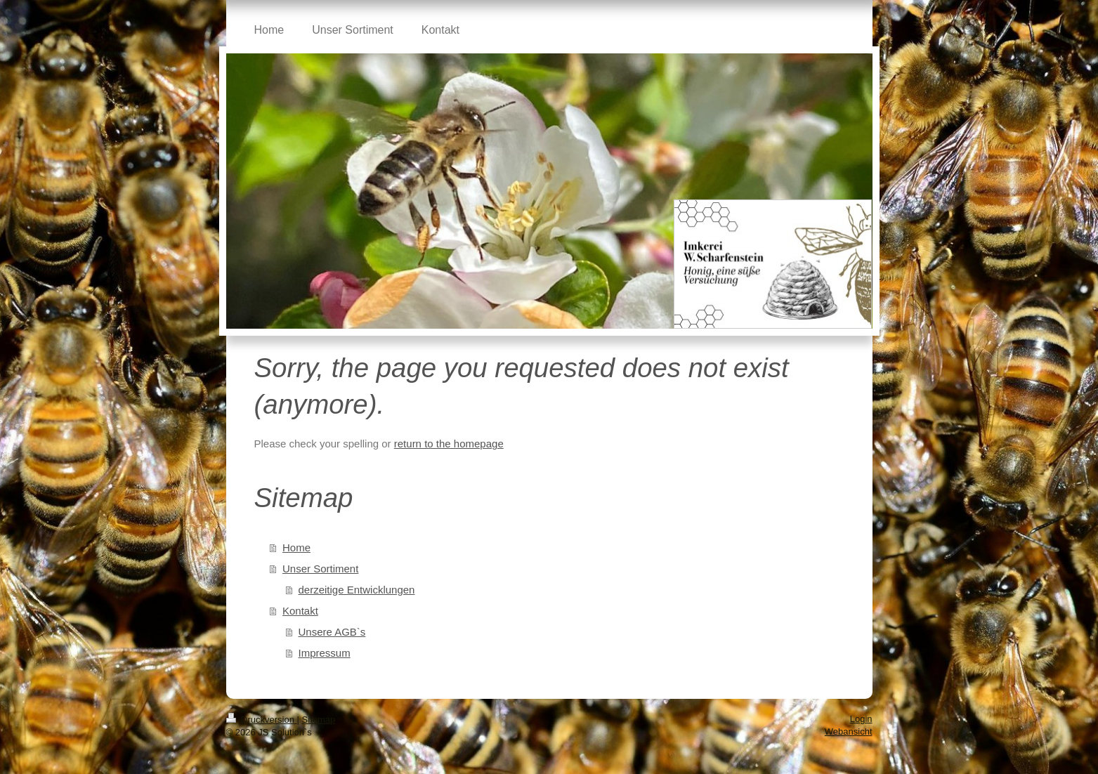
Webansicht (848, 731)
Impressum (325, 653)
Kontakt (300, 611)
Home (296, 547)
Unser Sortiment (320, 569)
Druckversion (261, 719)
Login (861, 719)
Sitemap (319, 719)
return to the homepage (449, 444)
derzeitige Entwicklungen (357, 590)
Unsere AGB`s (332, 632)
